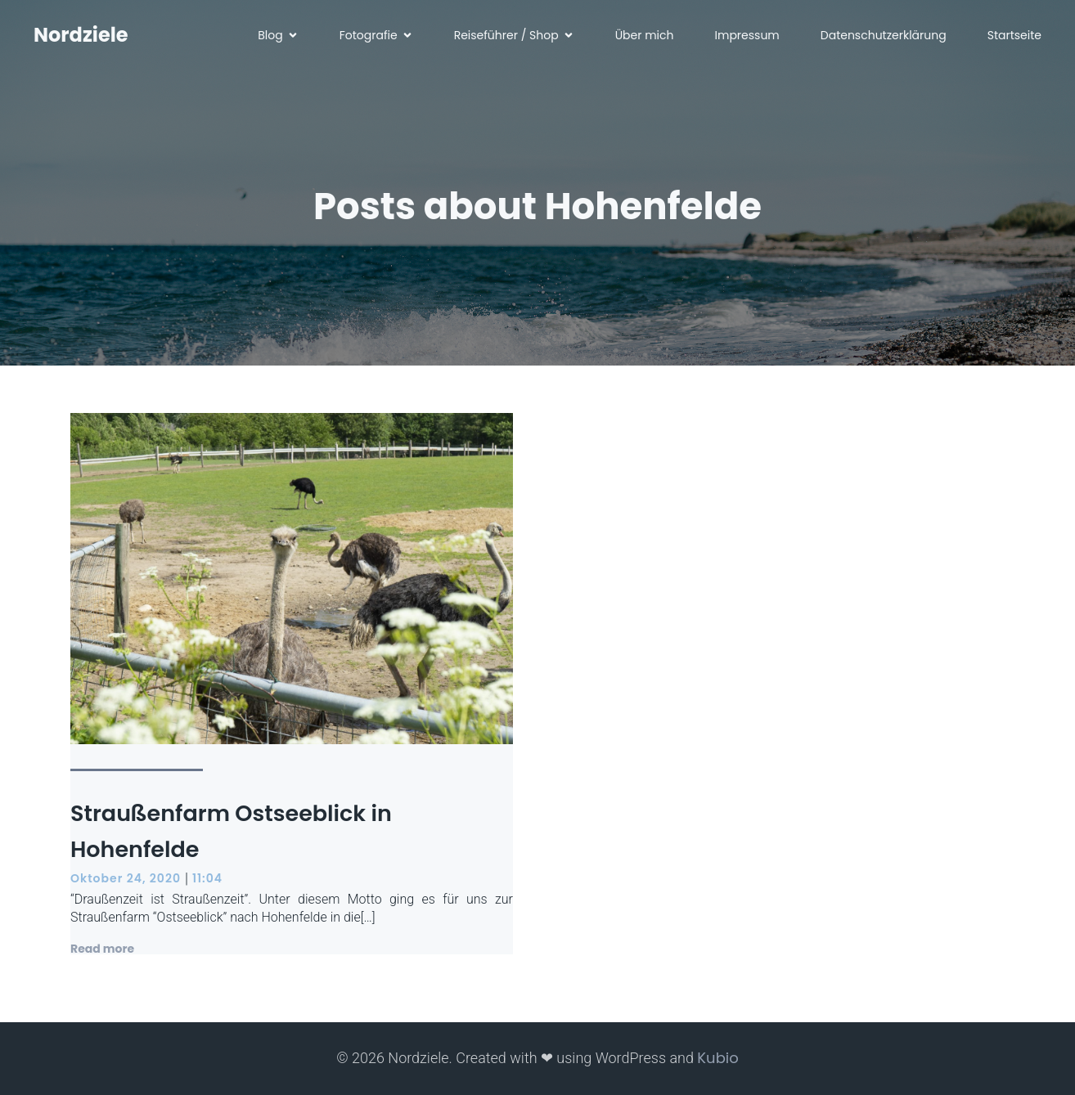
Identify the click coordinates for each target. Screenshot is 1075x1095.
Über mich (644, 37)
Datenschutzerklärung (884, 37)
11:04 (207, 878)
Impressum (747, 37)
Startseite (1014, 37)
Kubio (717, 1058)
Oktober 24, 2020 (125, 878)
